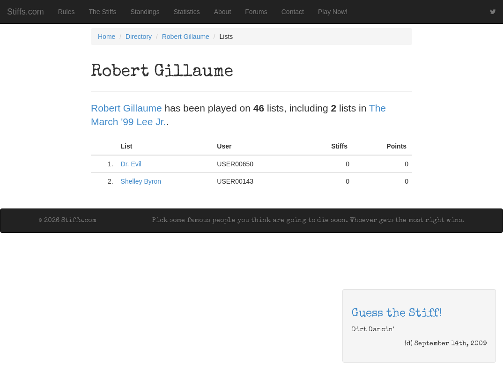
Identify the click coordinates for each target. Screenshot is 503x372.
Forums (256, 11)
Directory (139, 36)
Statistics (187, 11)
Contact (292, 11)
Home (106, 36)
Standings (144, 11)
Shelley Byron (141, 181)
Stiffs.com (25, 11)
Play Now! (333, 11)
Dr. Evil (131, 164)
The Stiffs (103, 11)
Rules (66, 11)
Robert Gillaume (185, 36)
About (222, 11)
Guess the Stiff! (397, 314)
